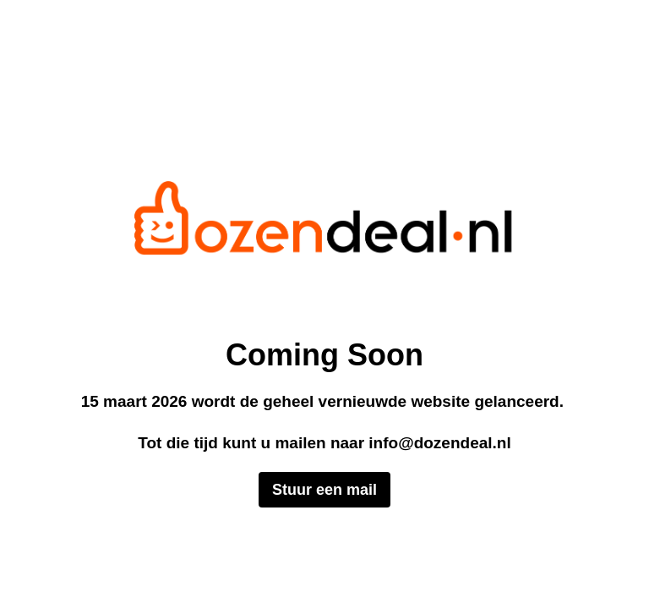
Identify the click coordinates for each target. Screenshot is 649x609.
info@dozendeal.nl (439, 443)
